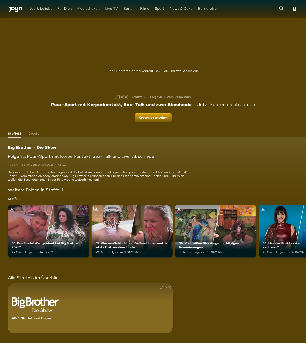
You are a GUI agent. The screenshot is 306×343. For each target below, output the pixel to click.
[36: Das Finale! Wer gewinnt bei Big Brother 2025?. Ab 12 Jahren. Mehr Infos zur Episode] (48, 231)
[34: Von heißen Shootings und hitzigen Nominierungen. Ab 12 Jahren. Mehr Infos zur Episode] (215, 231)
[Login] (294, 8)
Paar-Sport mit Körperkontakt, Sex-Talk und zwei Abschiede (153, 71)
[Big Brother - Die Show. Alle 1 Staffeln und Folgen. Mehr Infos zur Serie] (90, 308)
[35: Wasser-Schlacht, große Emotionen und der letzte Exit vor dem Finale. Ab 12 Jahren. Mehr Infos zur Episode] (132, 231)
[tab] (14, 134)
